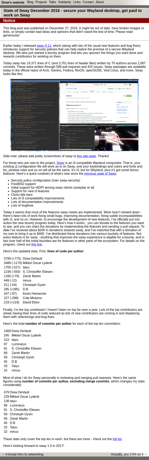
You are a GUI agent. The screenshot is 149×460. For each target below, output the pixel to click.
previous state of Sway (100, 173)
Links (77, 2)
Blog (30, 2)
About (100, 2)
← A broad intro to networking (22, 454)
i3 (16, 166)
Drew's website (13, 2)
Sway (60, 163)
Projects (41, 2)
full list (117, 439)
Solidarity (64, 2)
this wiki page (86, 156)
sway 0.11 (44, 45)
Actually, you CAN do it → (129, 454)
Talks (52, 2)
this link (36, 244)
